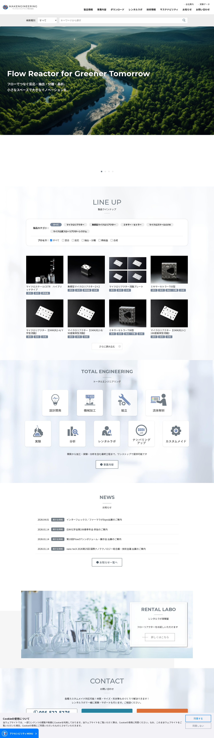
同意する (198, 718)
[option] (107, 80)
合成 (114, 240)
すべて (54, 240)
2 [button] (105, 172)
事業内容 (101, 9)
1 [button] (101, 172)
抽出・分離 (89, 240)
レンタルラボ (135, 9)
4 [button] (112, 172)
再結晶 (103, 240)
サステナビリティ (169, 9)
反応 (75, 240)
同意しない (198, 725)
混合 (65, 240)
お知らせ (187, 9)
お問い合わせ (203, 9)
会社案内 (190, 4)
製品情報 (88, 9)
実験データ (205, 4)
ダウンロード (117, 9)
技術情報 (151, 9)
